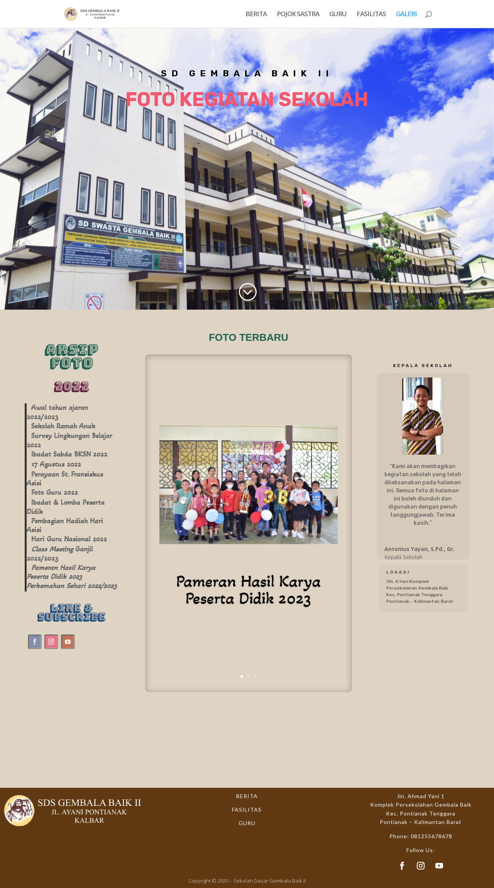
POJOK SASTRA (298, 14)
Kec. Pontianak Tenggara (420, 813)
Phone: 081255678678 (420, 836)
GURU (338, 14)
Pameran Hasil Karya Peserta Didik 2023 (248, 589)
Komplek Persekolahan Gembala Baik (421, 804)
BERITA (256, 14)
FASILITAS (371, 14)
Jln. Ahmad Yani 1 (421, 796)
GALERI (406, 14)
